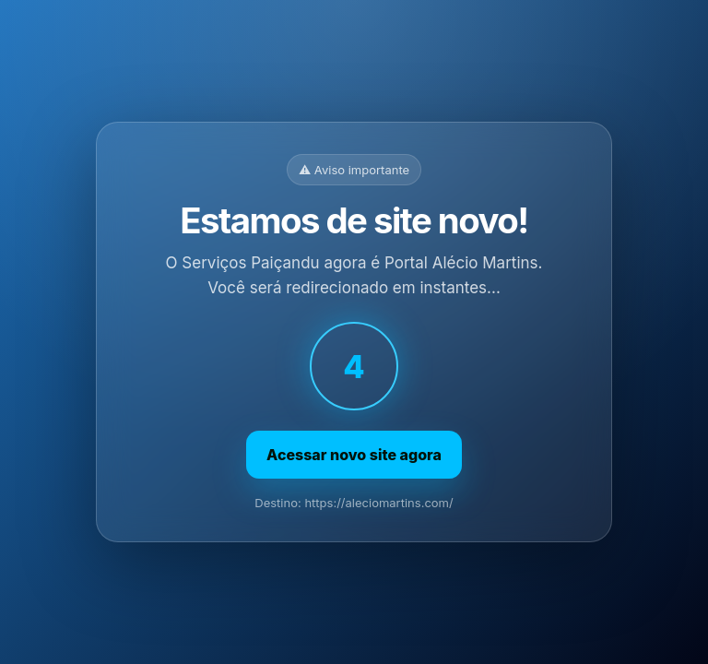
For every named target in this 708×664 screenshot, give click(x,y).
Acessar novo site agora (354, 454)
